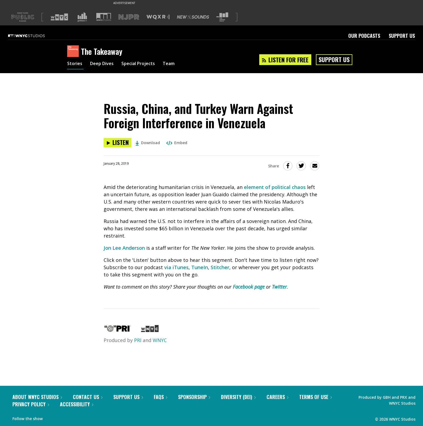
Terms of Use (315, 396)
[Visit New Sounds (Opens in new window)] (193, 17)
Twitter (279, 286)
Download (147, 142)
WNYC (160, 340)
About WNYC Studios (37, 396)
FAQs (160, 396)
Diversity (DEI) (238, 396)
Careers (277, 396)
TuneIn (199, 267)
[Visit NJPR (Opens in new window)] (128, 17)
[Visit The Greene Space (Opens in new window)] (222, 17)
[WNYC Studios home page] (33, 35)
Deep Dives (104, 64)
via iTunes (176, 267)
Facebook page (249, 286)
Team (178, 64)
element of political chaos (275, 187)
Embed (176, 142)
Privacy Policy (30, 404)
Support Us (402, 35)
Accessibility (76, 404)
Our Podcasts (364, 35)
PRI (137, 340)
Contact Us (88, 396)
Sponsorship (194, 396)
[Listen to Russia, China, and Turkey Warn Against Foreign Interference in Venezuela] (117, 142)
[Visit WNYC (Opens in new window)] (59, 17)
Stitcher (220, 267)
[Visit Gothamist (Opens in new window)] (82, 17)
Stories (75, 64)
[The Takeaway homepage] (74, 51)
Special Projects (144, 64)
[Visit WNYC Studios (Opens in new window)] (103, 17)
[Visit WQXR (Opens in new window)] (157, 17)
